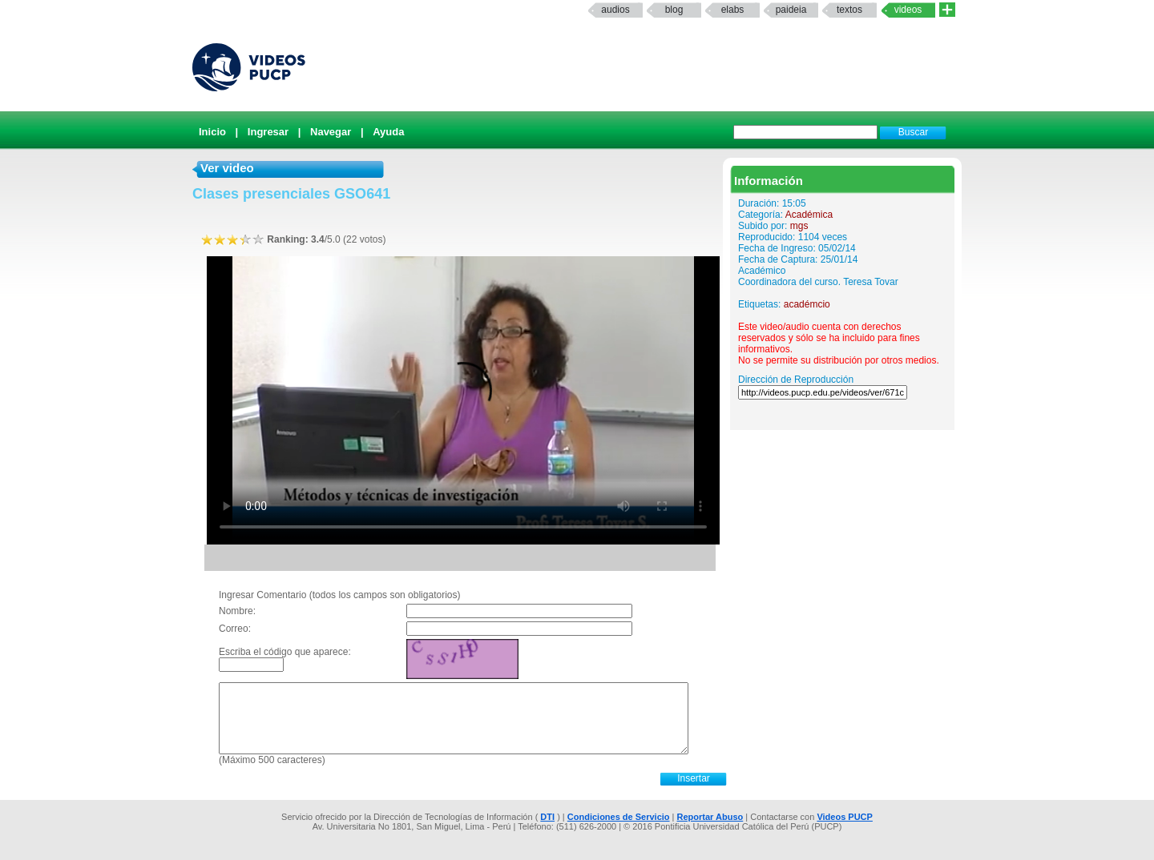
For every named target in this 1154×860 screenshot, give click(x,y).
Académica (809, 214)
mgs (799, 225)
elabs (732, 9)
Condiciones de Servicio (618, 817)
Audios (615, 9)
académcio (807, 304)
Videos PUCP (845, 817)
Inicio (212, 132)
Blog (674, 9)
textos (849, 9)
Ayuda (388, 132)
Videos (908, 9)
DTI (547, 817)
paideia (791, 9)
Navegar (330, 132)
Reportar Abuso (710, 817)
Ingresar (268, 132)
